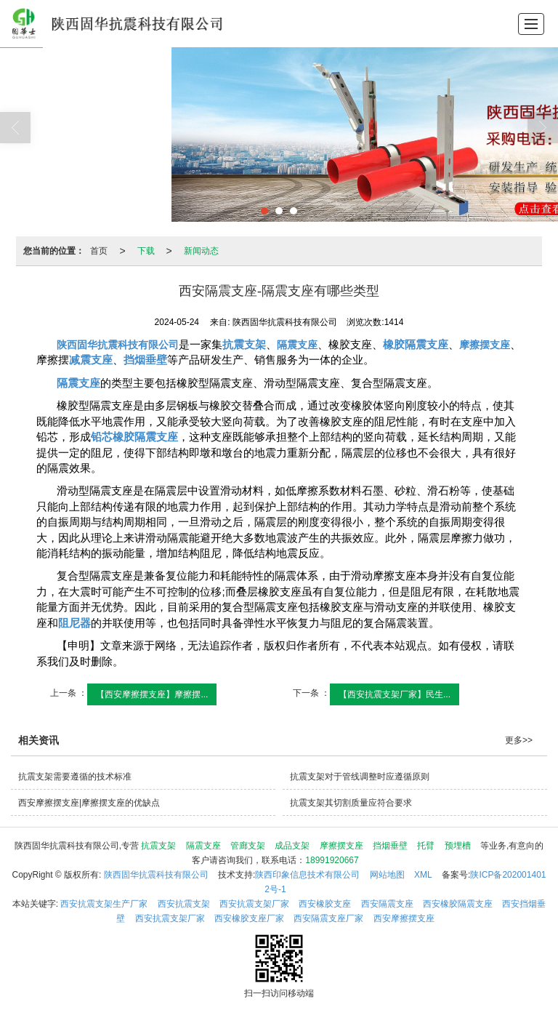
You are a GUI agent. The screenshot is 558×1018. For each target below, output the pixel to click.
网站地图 (387, 875)
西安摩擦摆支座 (403, 918)
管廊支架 (247, 846)
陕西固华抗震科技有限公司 (156, 875)
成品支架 (292, 846)
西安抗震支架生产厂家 (103, 904)
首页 (99, 251)
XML (423, 875)
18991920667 (331, 860)
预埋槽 (458, 846)
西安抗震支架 (184, 904)
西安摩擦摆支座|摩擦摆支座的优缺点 (89, 803)
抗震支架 (158, 846)
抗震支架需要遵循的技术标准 (75, 776)
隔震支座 (203, 846)
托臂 (425, 846)
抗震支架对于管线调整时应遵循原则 (359, 776)
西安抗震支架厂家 (254, 904)
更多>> (519, 740)
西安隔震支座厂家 (328, 918)
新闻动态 (201, 251)
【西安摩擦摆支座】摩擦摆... (152, 694)
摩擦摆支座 (341, 846)
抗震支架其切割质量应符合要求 (351, 803)
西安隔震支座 (387, 904)
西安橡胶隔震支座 (458, 904)
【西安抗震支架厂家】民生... (394, 694)
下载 (146, 251)
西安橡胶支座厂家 (249, 918)
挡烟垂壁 (390, 846)
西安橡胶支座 (325, 904)
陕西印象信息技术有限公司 (307, 875)
